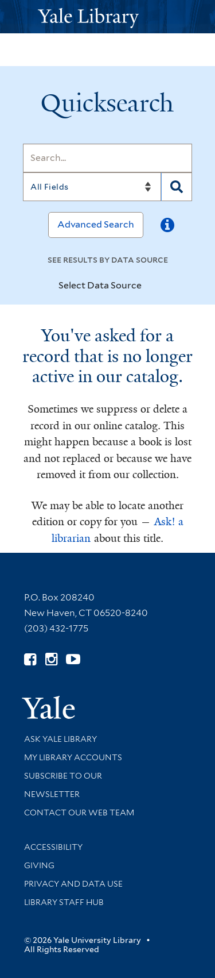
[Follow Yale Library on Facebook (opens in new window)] (30, 659)
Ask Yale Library (60, 739)
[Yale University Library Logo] (108, 17)
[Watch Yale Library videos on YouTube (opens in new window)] (73, 659)
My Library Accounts (73, 757)
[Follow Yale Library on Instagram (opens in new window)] (51, 659)
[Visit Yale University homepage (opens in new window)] (48, 703)
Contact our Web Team (79, 812)
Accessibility (53, 847)
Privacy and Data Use (73, 883)
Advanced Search (95, 224)
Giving (39, 865)
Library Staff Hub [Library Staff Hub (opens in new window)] (64, 902)
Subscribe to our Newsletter (63, 785)
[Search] (107, 158)
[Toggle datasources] (151, 286)
